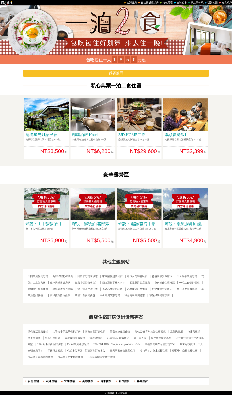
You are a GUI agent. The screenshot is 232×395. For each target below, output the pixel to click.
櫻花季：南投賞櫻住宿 (185, 350)
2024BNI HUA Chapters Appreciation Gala (117, 344)
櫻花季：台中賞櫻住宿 (70, 357)
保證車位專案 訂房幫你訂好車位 (86, 350)
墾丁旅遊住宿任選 (87, 289)
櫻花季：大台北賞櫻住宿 (154, 350)
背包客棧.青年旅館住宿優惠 (150, 331)
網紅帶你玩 (195, 2)
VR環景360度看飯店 (118, 338)
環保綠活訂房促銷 (38, 331)
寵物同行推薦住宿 (38, 289)
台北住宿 (33, 381)
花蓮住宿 (51, 381)
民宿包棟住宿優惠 (120, 331)
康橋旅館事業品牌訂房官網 (160, 344)
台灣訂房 (130, 2)
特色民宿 (166, 2)
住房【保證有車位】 (86, 282)
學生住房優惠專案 (161, 338)
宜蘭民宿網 (176, 331)
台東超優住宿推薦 (164, 282)
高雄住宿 (87, 381)
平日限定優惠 (55, 350)
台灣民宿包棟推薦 (63, 276)
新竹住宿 (124, 381)
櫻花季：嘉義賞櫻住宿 (40, 357)
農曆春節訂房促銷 (75, 338)
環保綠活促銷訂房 (159, 295)
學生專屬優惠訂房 (110, 295)
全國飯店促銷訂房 (38, 276)
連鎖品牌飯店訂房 (112, 289)
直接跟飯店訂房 (148, 2)
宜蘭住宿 (69, 381)
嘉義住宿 (142, 381)
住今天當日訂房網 (60, 282)
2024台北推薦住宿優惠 (50, 344)
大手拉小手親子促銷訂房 (66, 331)
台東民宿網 (34, 338)
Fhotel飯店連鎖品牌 (78, 344)
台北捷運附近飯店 (162, 289)
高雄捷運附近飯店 (60, 295)
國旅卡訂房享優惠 (87, 276)
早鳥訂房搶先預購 (63, 289)
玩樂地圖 (211, 2)
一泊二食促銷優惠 (189, 282)
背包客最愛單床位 (162, 276)
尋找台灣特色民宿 (137, 276)
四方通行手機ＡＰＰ (113, 282)
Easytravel (121, 393)
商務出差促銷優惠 (85, 295)
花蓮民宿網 (193, 331)
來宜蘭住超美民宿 (112, 276)
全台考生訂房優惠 (187, 289)
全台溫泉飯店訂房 (187, 276)
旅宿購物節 (96, 338)
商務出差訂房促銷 (95, 331)
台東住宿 (105, 381)
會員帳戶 (225, 2)
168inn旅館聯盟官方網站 (101, 357)
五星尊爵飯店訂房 (140, 282)
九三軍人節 (140, 338)
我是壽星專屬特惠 (135, 295)
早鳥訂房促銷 (52, 338)
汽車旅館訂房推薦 (137, 289)
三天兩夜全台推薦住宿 (122, 350)
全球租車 (180, 2)
